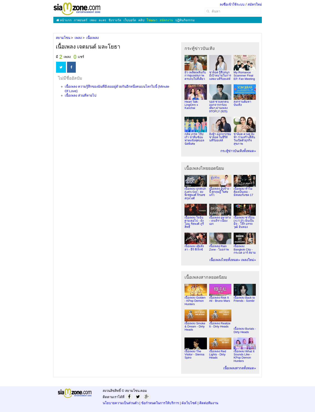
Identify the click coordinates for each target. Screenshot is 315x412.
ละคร (102, 20)
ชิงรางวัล (115, 20)
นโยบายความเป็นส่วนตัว (121, 403)
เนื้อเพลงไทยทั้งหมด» (224, 260)
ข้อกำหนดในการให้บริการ (160, 403)
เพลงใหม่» (248, 260)
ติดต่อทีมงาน (208, 403)
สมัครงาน (166, 20)
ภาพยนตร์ (80, 20)
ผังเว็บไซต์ (189, 403)
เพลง (93, 20)
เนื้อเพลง (80, 95)
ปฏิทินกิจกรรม (185, 20)
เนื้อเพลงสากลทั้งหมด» (239, 368)
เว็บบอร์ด (130, 20)
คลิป (141, 20)
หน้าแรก (64, 20)
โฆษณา (152, 20)
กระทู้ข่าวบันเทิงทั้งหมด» (238, 151)
